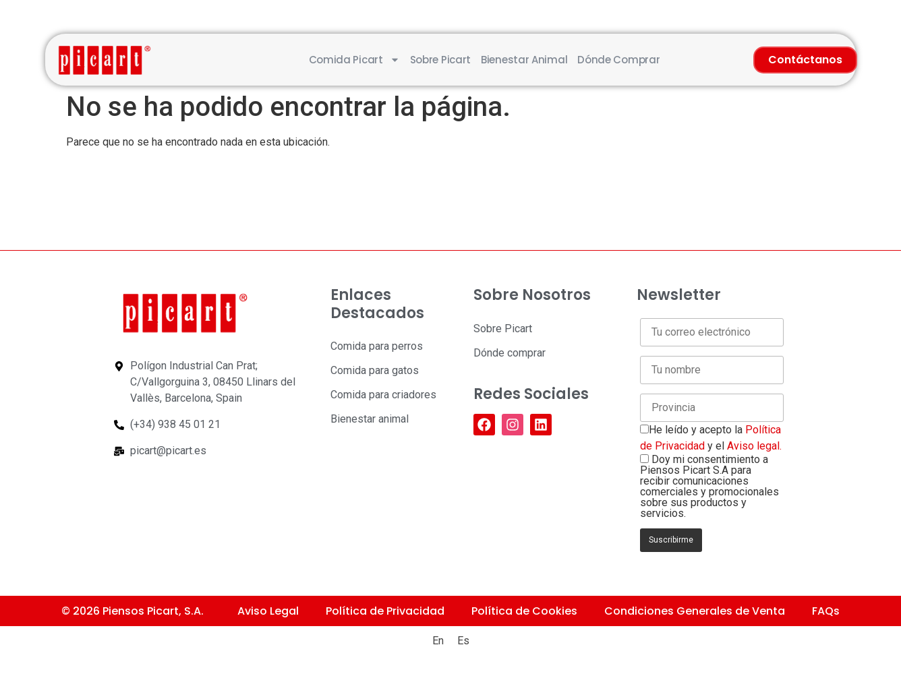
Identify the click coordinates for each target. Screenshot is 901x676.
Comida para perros (376, 346)
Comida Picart (354, 59)
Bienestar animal (524, 60)
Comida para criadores (383, 394)
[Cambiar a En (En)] (438, 641)
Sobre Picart (440, 60)
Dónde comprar (618, 60)
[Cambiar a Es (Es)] (463, 641)
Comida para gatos (374, 370)
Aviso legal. (754, 445)
